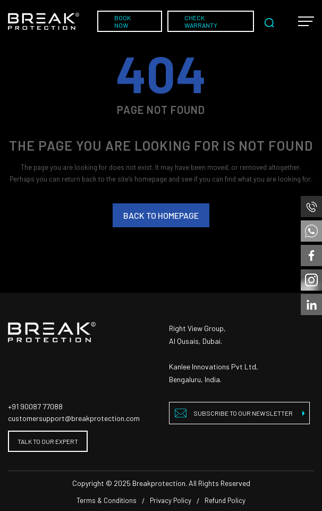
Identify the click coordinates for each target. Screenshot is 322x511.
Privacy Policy (170, 500)
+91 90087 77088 (35, 406)
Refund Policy (225, 500)
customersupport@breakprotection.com (74, 418)
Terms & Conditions (107, 500)
